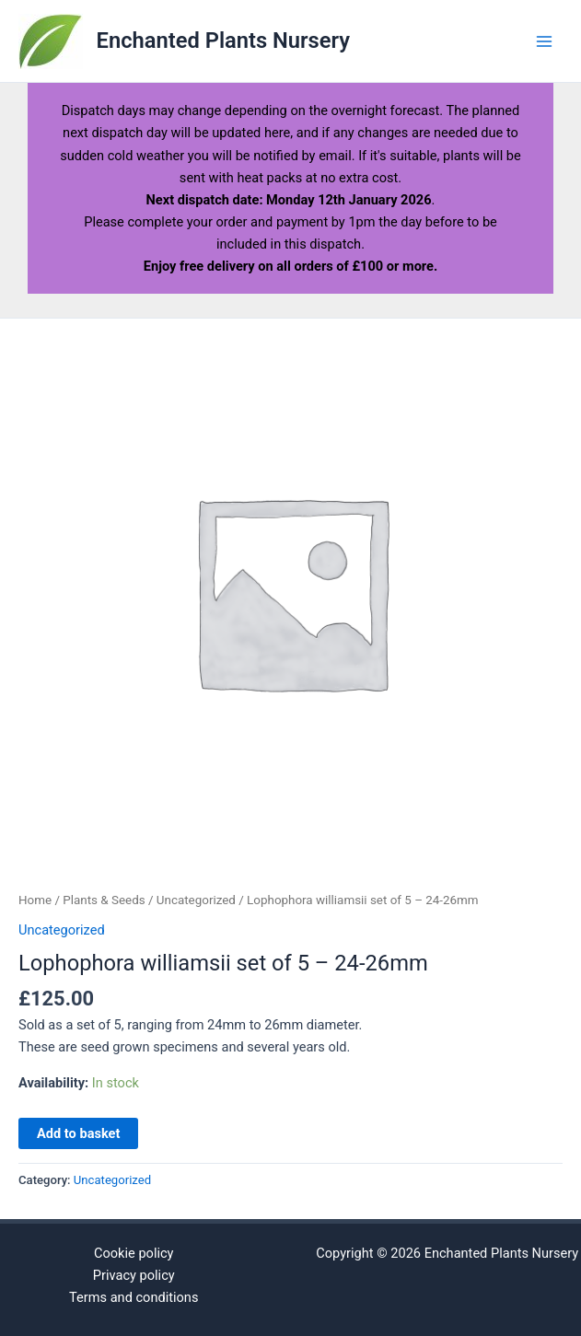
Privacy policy (134, 1275)
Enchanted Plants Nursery (223, 40)
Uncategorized (196, 900)
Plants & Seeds (104, 900)
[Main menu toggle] (544, 40)
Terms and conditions (133, 1297)
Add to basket (78, 1133)
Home (35, 900)
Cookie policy (134, 1253)
